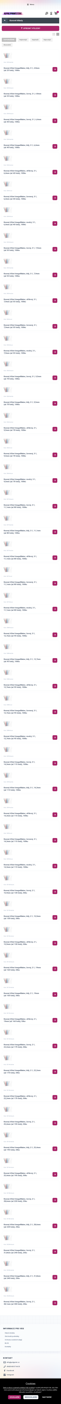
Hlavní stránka (10, 1333)
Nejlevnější (23, 40)
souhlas (31, 1388)
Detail (55, 69)
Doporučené (9, 40)
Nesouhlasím (31, 1397)
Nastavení (46, 1397)
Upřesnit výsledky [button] (30, 28)
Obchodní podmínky (12, 1336)
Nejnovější (47, 40)
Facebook (10, 1371)
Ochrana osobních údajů (13, 1340)
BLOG (7, 1343)
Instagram (10, 1375)
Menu (30, 4)
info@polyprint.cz (13, 1362)
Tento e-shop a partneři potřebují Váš (16, 1388)
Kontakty (8, 1347)
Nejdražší (35, 40)
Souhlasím (14, 1397)
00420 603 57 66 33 (13, 1366)
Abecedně (7, 45)
